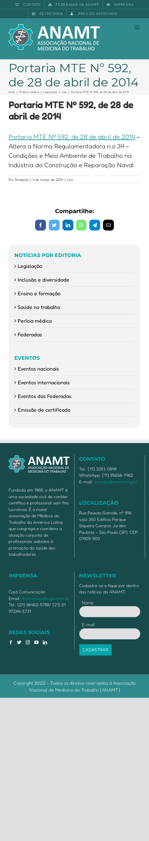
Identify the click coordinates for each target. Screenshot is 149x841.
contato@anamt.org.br (115, 481)
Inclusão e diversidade (43, 279)
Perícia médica (35, 321)
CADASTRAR (95, 649)
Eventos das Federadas (44, 396)
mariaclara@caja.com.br (45, 598)
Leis (70, 179)
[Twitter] (19, 642)
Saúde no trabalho (39, 307)
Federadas (30, 334)
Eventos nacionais (38, 368)
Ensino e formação (39, 293)
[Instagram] (28, 642)
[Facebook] (11, 642)
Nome (87, 602)
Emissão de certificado (44, 410)
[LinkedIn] (45, 642)
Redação (22, 179)
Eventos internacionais (44, 382)
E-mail (89, 624)
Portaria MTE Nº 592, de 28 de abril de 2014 (72, 136)
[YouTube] (36, 642)
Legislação (30, 266)
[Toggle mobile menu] (137, 27)
